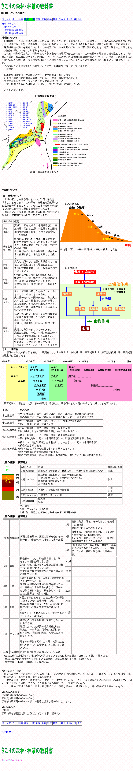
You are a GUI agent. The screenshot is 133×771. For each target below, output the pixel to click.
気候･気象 (41, 19)
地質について (9, 24)
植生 (49, 19)
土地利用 (71, 19)
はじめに (6, 19)
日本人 (62, 19)
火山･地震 (17, 19)
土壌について (9, 27)
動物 (55, 19)
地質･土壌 (29, 723)
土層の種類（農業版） (14, 30)
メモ (79, 19)
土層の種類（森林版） (14, 33)
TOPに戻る (7, 732)
